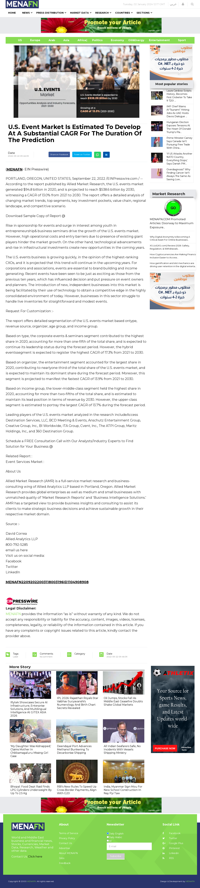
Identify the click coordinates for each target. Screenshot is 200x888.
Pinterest (171, 848)
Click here (35, 856)
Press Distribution (50, 12)
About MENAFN (68, 853)
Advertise (64, 848)
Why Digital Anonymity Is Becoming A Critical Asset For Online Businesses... (170, 238)
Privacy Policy (67, 838)
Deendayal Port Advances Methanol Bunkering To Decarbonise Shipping (74, 749)
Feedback (64, 863)
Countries (122, 12)
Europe (35, 40)
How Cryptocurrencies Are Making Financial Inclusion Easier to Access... (173, 256)
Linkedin (171, 853)
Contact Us (65, 843)
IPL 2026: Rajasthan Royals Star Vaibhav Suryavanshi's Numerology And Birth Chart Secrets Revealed (77, 703)
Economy (117, 40)
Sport (180, 40)
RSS (168, 858)
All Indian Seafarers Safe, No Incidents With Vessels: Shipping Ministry (122, 749)
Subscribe (115, 856)
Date (11, 153)
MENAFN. (31, 881)
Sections (143, 12)
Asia (66, 40)
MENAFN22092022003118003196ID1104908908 (47, 582)
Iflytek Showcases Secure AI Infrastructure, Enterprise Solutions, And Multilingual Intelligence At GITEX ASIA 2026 (29, 709)
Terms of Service (68, 833)
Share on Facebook (59, 154)
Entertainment (154, 40)
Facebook (171, 833)
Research (102, 12)
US (16, 40)
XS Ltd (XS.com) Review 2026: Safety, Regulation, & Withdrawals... (170, 247)
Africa (81, 40)
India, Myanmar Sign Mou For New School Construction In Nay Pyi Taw (123, 790)
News (26, 12)
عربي (173, 4)
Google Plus (173, 843)
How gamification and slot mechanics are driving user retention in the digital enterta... (173, 265)
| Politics (96, 40)
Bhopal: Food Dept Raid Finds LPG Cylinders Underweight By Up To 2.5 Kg (31, 790)
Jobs (61, 858)
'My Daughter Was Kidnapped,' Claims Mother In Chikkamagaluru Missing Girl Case (30, 751)
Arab (51, 40)
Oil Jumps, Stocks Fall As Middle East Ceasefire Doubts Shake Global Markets (123, 701)
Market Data (79, 12)
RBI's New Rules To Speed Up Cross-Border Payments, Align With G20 (76, 790)
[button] (183, 4)
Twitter (170, 838)
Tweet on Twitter (82, 154)
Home (12, 12)
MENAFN (15, 169)
